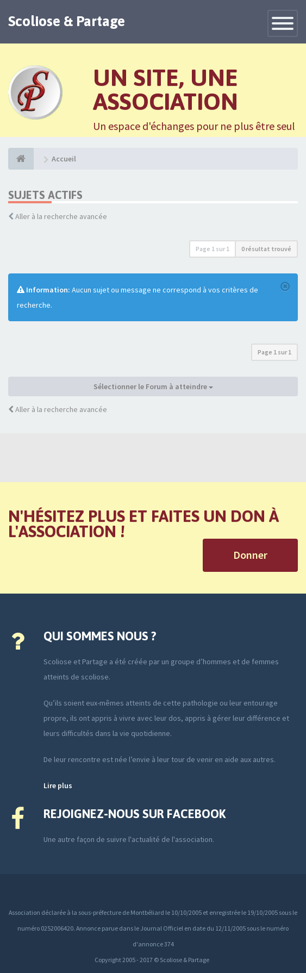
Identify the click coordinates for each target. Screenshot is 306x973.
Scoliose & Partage (66, 21)
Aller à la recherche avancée (61, 216)
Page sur (212, 249)
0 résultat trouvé (266, 249)
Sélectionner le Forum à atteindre (153, 386)
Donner (250, 555)
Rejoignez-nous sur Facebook (134, 814)
